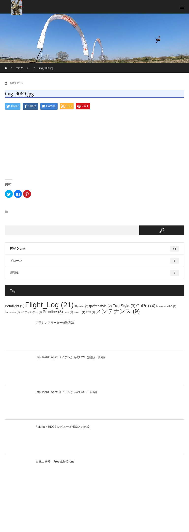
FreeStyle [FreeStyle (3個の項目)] (123, 306)
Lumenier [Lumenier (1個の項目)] (12, 312)
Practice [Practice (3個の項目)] (53, 311)
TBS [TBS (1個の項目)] (90, 312)
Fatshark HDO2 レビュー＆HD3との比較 (63, 427)
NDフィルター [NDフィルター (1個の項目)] (31, 312)
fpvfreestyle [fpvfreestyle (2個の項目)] (100, 306)
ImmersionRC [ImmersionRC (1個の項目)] (166, 306)
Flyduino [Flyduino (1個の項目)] (81, 306)
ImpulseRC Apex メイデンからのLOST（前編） (67, 392)
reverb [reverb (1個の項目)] (79, 312)
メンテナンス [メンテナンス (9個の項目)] (118, 311)
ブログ (19, 68)
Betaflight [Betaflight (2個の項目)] (14, 306)
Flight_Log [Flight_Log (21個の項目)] (49, 305)
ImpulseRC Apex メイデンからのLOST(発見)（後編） (71, 357)
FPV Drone (94, 249)
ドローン (94, 261)
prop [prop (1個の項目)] (68, 312)
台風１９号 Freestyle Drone (55, 461)
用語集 (94, 273)
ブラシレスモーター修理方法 (55, 322)
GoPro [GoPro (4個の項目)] (145, 305)
